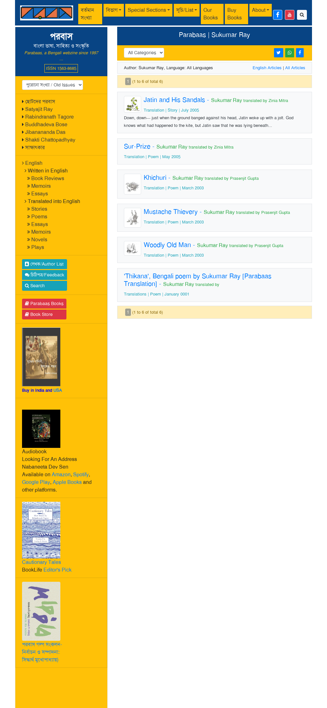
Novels (39, 239)
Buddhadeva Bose (46, 124)
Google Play (36, 482)
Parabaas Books (44, 303)
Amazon (61, 474)
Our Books (210, 14)
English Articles (267, 67)
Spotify (81, 474)
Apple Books (67, 482)
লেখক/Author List (44, 264)
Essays (39, 193)
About (258, 10)
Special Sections (147, 10)
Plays (37, 247)
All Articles (295, 67)
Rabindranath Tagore (49, 116)
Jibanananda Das (45, 132)
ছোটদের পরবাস (40, 101)
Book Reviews (47, 178)
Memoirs (41, 186)
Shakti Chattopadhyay (50, 139)
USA (57, 390)
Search (35, 285)
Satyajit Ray (39, 109)
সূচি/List (184, 10)
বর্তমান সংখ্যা (87, 14)
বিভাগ (112, 10)
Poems (39, 216)
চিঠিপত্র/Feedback (44, 275)
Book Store (39, 314)
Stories (39, 209)
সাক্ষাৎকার (35, 147)
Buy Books (234, 14)
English (33, 163)
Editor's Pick (57, 569)
